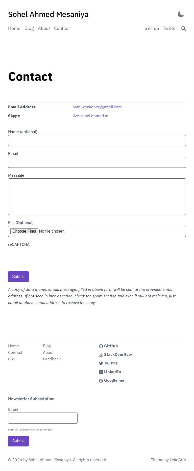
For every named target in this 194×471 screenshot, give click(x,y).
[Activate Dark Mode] (181, 14)
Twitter (170, 28)
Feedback (52, 358)
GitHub (151, 28)
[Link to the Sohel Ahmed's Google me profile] (133, 380)
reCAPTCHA (19, 244)
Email (13, 153)
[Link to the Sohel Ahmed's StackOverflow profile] (133, 354)
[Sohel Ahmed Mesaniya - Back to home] (48, 14)
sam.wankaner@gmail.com (97, 106)
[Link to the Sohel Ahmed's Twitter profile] (133, 363)
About (44, 28)
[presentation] (46, 257)
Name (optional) (22, 131)
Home (14, 28)
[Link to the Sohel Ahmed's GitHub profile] (133, 345)
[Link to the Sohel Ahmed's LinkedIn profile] (133, 371)
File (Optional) (21, 222)
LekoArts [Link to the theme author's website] (178, 459)
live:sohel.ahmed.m (90, 115)
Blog (29, 28)
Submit (18, 276)
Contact (62, 28)
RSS (11, 358)
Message (16, 175)
